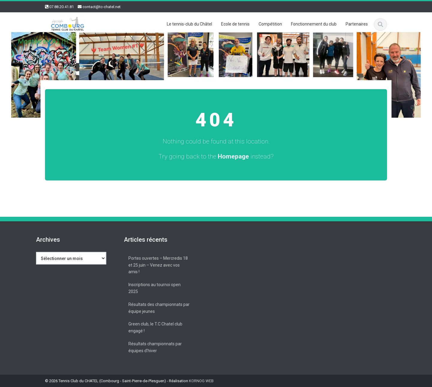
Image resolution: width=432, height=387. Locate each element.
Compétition (270, 24)
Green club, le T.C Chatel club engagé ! (154, 327)
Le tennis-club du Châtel (189, 24)
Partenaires (357, 24)
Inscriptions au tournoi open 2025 (153, 288)
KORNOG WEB (201, 381)
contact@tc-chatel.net (101, 7)
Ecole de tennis (235, 24)
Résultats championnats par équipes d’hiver (154, 347)
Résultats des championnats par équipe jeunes (157, 308)
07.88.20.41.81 (61, 7)
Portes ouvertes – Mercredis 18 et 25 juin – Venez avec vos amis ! (157, 265)
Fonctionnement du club (314, 24)
